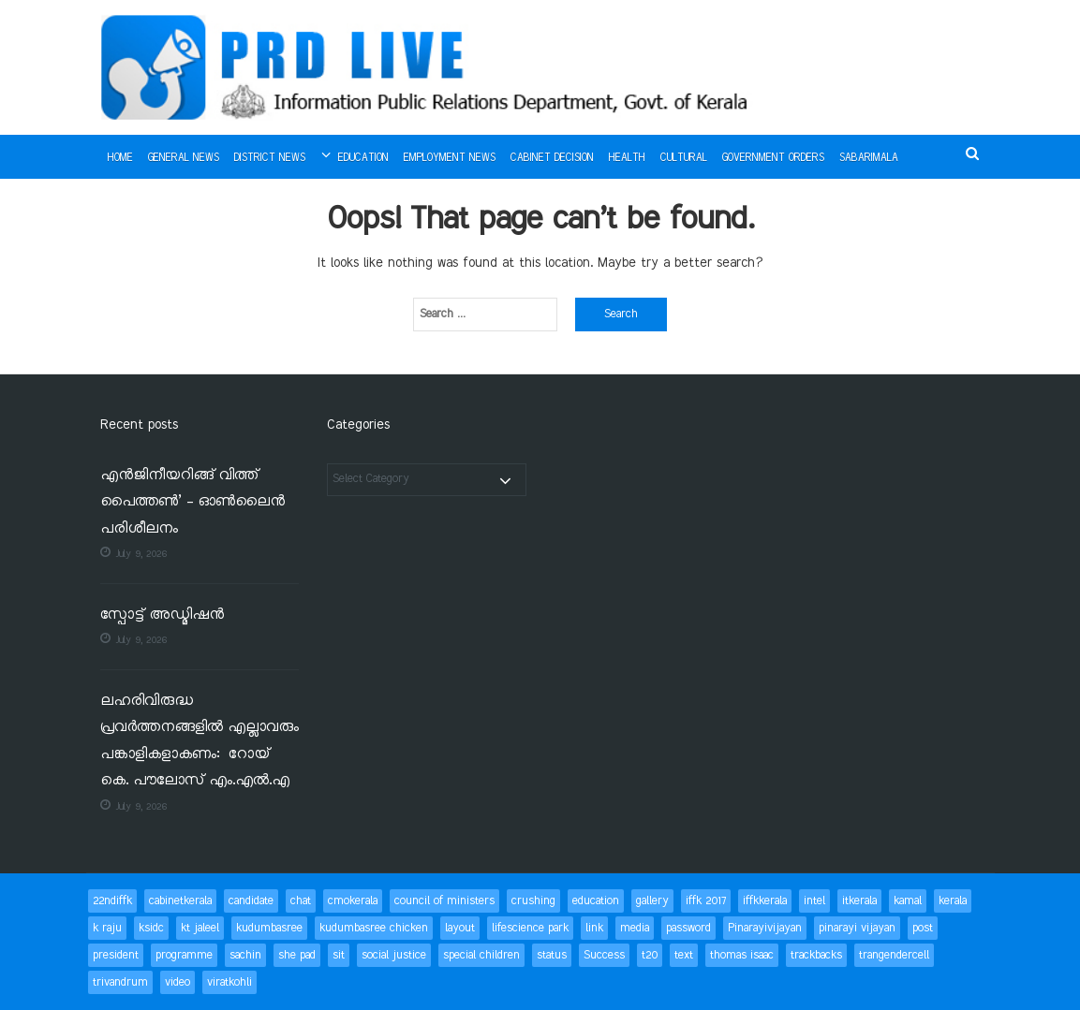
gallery (652, 901)
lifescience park (530, 928)
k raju (107, 928)
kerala (953, 901)
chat (300, 901)
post (922, 928)
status (552, 955)
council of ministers (444, 901)
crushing (533, 901)
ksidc (151, 928)
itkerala (859, 901)
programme (184, 955)
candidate (251, 901)
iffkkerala (765, 901)
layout (460, 928)
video (177, 982)
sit (339, 955)
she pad (297, 955)
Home (120, 158)
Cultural (683, 158)
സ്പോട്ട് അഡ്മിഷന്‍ (162, 615)
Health (627, 158)
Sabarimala (868, 158)
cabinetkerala (180, 901)
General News (183, 158)
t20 (650, 955)
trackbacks (816, 955)
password (688, 928)
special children (481, 955)
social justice (394, 955)
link (594, 928)
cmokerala (352, 901)
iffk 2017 (706, 901)
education (595, 901)
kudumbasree (269, 928)
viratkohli (229, 982)
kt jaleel (200, 928)
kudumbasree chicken (373, 928)
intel (814, 901)
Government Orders (773, 158)
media (634, 928)
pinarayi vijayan (857, 928)
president (116, 955)
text (683, 955)
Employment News (450, 158)
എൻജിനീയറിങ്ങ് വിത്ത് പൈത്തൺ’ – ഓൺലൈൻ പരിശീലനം (192, 502)
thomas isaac (742, 955)
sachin (245, 955)
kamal (908, 901)
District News (269, 158)
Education (363, 158)
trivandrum (120, 982)
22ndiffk (112, 901)
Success (604, 955)
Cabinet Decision (552, 158)
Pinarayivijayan (765, 928)
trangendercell (894, 955)
